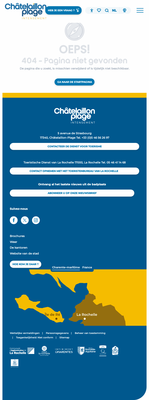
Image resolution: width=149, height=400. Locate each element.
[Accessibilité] (91, 10)
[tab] (66, 267)
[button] (106, 10)
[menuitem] (26, 11)
